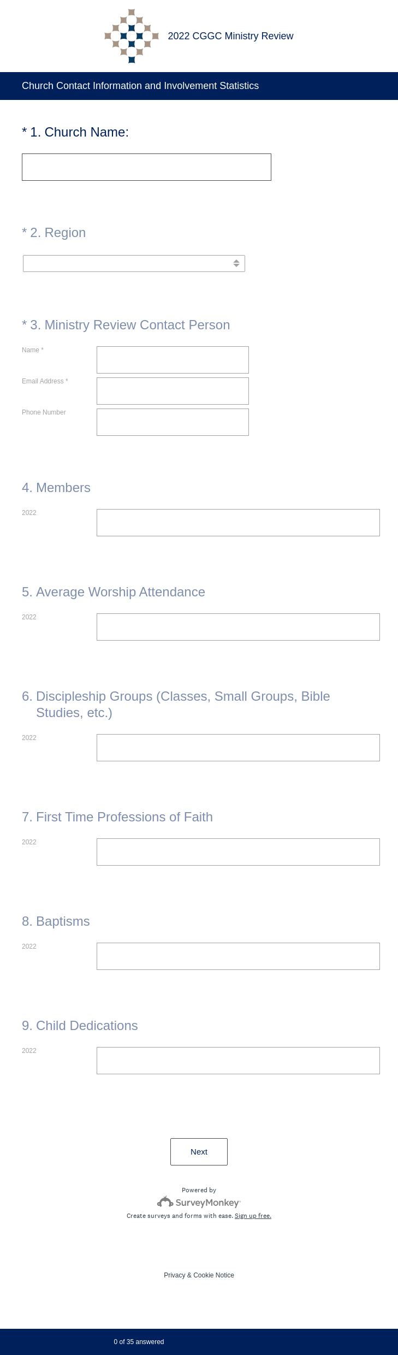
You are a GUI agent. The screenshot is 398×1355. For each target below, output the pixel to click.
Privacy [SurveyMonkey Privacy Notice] (174, 1275)
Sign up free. (253, 1215)
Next (199, 1151)
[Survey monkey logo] (199, 1201)
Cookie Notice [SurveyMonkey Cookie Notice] (213, 1275)
